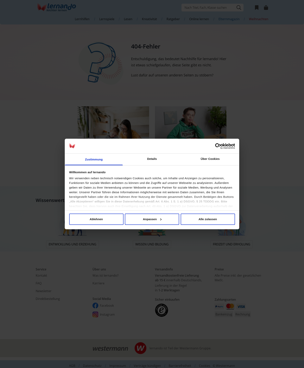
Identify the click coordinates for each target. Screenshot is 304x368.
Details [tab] (152, 158)
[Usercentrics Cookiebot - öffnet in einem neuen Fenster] (218, 146)
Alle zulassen (208, 219)
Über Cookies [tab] (210, 158)
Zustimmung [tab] (94, 159)
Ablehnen (96, 219)
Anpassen (152, 219)
